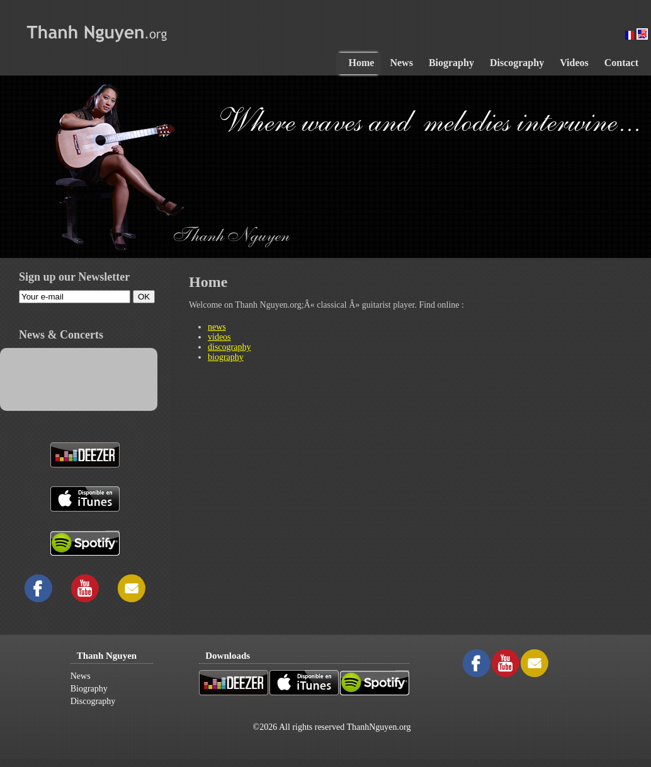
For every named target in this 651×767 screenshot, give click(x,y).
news (217, 327)
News (81, 676)
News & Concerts (61, 334)
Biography (89, 688)
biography (226, 357)
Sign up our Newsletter (74, 277)
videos (219, 337)
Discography (93, 701)
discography (229, 347)
